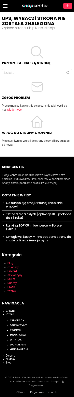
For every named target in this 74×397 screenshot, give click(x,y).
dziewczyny (14, 275)
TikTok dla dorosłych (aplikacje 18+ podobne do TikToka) (38, 216)
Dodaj (67, 6)
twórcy (11, 291)
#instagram (19, 349)
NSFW (11, 279)
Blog (10, 263)
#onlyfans (18, 344)
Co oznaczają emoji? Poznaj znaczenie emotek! (34, 205)
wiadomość (14, 109)
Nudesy (12, 283)
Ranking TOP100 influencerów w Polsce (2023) (34, 227)
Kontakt (53, 392)
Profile (11, 287)
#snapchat (18, 335)
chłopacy (13, 267)
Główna (10, 310)
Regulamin (37, 392)
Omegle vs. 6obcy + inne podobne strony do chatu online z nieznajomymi (38, 238)
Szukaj (68, 73)
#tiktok (16, 340)
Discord (12, 271)
